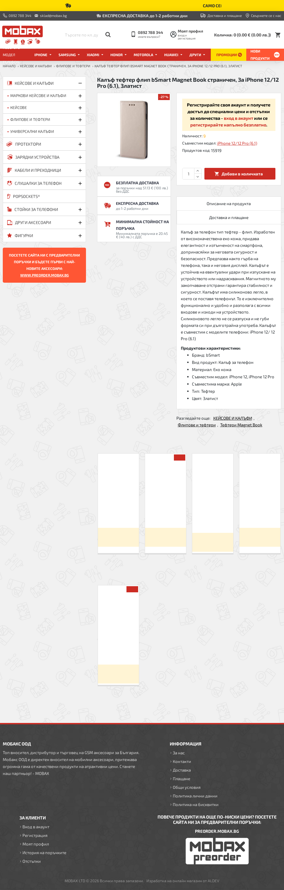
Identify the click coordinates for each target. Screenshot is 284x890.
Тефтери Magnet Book (241, 424)
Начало (9, 66)
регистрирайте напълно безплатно (228, 124)
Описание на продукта (229, 203)
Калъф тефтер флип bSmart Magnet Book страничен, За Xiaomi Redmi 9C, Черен (118, 510)
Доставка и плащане (228, 217)
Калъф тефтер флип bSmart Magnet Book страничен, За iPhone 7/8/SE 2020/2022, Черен (213, 512)
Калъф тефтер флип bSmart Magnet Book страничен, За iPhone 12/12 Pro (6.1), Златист (118, 644)
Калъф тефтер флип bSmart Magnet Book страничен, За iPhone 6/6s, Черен (166, 510)
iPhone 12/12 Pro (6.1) (237, 143)
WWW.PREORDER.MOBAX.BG (44, 275)
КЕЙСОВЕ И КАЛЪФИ (36, 66)
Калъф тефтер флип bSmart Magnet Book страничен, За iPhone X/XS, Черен (260, 510)
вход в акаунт (238, 118)
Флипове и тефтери (73, 66)
